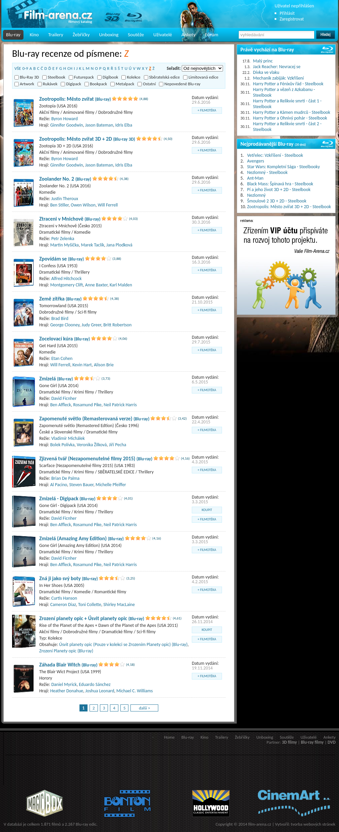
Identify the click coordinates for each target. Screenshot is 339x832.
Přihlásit (287, 13)
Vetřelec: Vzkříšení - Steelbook (275, 155)
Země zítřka (60, 298)
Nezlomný (256, 195)
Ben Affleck (60, 405)
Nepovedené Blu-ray (179, 83)
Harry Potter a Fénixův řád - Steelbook (288, 84)
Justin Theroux (64, 198)
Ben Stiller (59, 205)
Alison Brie (104, 365)
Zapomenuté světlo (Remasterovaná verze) (94, 418)
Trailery (55, 35)
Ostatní (146, 83)
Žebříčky (81, 35)
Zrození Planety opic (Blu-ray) (66, 651)
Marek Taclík (92, 245)
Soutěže (136, 35)
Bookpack (95, 83)
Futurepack (81, 77)
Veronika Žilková (92, 445)
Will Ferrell (108, 205)
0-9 (25, 68)
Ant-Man (255, 178)
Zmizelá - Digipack (67, 498)
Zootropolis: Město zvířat (75, 99)
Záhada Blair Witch (68, 664)
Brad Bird (59, 318)
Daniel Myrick (64, 684)
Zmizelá (56, 378)
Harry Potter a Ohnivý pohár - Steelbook (290, 118)
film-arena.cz (259, 824)
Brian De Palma (65, 478)
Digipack (71, 83)
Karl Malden (121, 285)
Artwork (24, 83)
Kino (34, 35)
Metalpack (122, 83)
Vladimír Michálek (68, 438)
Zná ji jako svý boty (68, 578)
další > (144, 707)
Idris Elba (123, 125)
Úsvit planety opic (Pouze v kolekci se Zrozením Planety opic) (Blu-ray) (123, 644)
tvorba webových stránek (313, 824)
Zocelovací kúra (64, 338)
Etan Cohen (61, 358)
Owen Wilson (83, 205)
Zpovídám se (61, 259)
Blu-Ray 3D (26, 77)
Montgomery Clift (66, 285)
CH (69, 68)
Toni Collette (89, 604)
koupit (207, 510)
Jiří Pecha (117, 445)
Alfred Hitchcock (66, 278)
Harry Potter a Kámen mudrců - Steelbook (291, 112)
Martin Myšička (64, 245)
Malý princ (263, 61)
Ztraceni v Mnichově (70, 219)
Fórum (211, 35)
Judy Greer (91, 325)
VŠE (17, 68)
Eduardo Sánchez (94, 684)
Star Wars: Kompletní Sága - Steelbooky (283, 167)
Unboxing (108, 35)
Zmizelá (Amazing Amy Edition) (81, 538)
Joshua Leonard (100, 691)
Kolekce (130, 77)
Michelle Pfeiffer (111, 485)
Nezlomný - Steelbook (267, 172)
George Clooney (64, 325)
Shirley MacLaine (119, 604)
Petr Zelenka (62, 238)
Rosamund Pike (87, 405)
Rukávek (48, 83)
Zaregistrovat (292, 19)
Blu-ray (13, 35)
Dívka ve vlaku (266, 72)
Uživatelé (162, 35)
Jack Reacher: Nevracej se (276, 67)
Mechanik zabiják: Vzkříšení (278, 78)
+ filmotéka (206, 110)
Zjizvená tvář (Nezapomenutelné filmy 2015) (95, 458)
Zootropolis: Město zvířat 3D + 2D (87, 139)
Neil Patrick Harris (120, 405)
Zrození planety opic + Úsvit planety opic (91, 618)
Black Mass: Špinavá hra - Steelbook (280, 184)
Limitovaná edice (200, 77)
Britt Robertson (117, 325)
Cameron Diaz (63, 604)
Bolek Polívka (62, 445)
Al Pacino (58, 485)
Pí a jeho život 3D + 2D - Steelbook (278, 189)
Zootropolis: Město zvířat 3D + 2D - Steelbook (289, 207)
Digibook (107, 77)
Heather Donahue (66, 691)
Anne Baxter (96, 285)
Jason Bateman (99, 125)
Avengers (255, 161)
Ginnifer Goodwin (66, 125)
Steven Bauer (81, 485)
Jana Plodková (119, 245)
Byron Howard (64, 119)
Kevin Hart (82, 365)
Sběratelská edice (162, 77)
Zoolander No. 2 (65, 179)
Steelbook (53, 77)
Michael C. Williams (134, 691)
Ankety (188, 35)
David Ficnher (63, 398)
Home (169, 737)
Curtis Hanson (64, 598)
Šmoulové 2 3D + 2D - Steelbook (276, 201)
